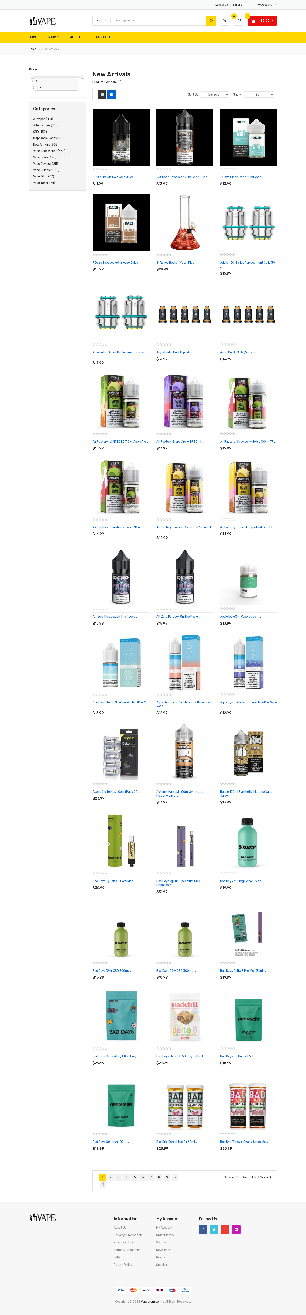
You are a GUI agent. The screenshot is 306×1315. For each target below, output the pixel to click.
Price (33, 69)
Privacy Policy (123, 1242)
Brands (161, 1257)
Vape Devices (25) (45, 164)
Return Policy (123, 1265)
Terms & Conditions (127, 1250)
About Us (120, 1227)
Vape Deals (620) (44, 157)
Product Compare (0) (107, 82)
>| (103, 1184)
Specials (162, 1265)
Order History (165, 1235)
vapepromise (150, 1302)
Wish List (162, 1242)
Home (32, 48)
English (231, 4)
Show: (237, 94)
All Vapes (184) (43, 119)
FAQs (117, 1257)
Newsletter (164, 1250)
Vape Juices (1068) (46, 170)
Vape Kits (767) (43, 176)
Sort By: (193, 94)
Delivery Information (128, 1235)
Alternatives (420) (46, 125)
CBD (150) (40, 132)
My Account (164, 1227)
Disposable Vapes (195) (49, 138)
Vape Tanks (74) (44, 183)
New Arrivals (50, 48)
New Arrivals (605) (45, 144)
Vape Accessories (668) (49, 151)
